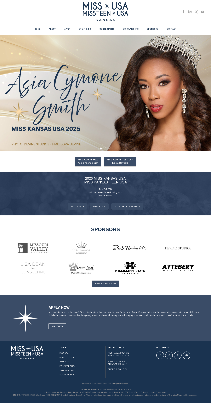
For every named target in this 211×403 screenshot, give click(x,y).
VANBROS (64, 369)
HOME (37, 29)
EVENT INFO (85, 29)
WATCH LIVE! (99, 214)
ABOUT (52, 29)
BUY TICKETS (77, 214)
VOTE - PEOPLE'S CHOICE (127, 214)
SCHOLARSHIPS (131, 29)
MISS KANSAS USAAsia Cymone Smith (88, 169)
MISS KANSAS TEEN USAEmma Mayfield (120, 169)
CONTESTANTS (106, 29)
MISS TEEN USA (66, 365)
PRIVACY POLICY (67, 374)
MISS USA (64, 361)
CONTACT (172, 29)
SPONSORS (152, 29)
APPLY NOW (57, 334)
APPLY (67, 29)
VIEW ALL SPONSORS (105, 291)
